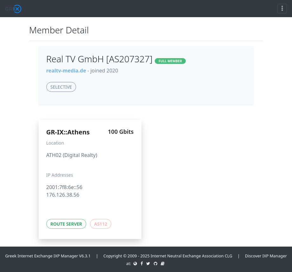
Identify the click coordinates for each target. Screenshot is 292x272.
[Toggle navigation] (282, 8)
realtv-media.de (66, 70)
